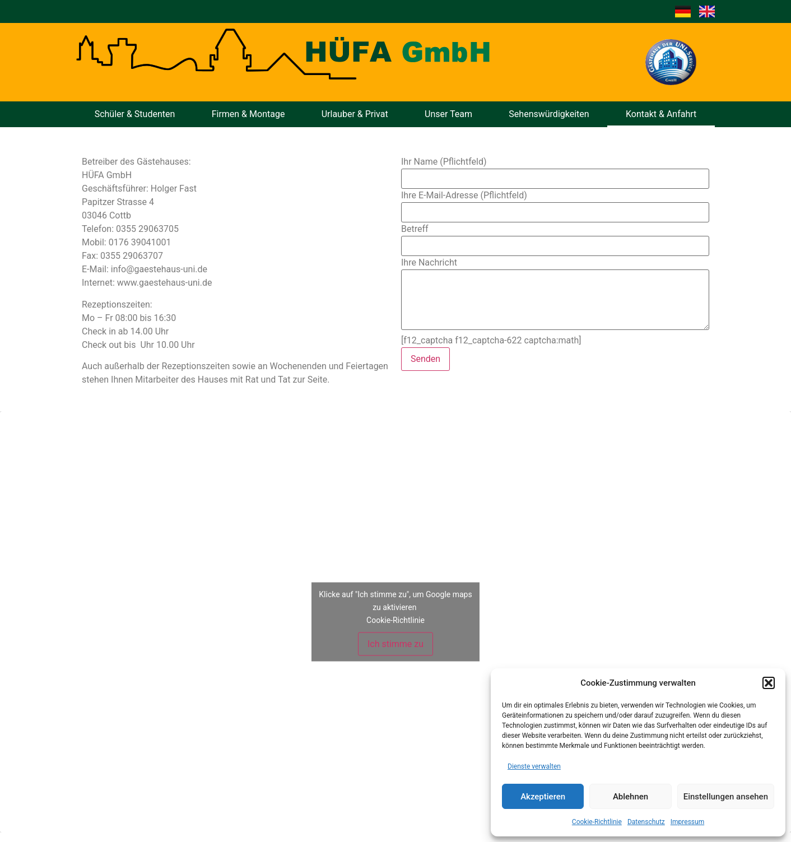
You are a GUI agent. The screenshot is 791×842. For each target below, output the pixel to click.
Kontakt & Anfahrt (661, 114)
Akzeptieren (542, 797)
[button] (768, 683)
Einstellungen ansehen (725, 797)
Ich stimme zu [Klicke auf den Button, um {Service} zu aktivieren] (395, 644)
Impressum (687, 822)
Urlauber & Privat (355, 114)
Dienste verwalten (534, 766)
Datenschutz (646, 822)
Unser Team (448, 114)
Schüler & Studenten (135, 114)
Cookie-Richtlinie (597, 822)
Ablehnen (630, 797)
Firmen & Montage (248, 114)
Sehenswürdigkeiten (549, 114)
